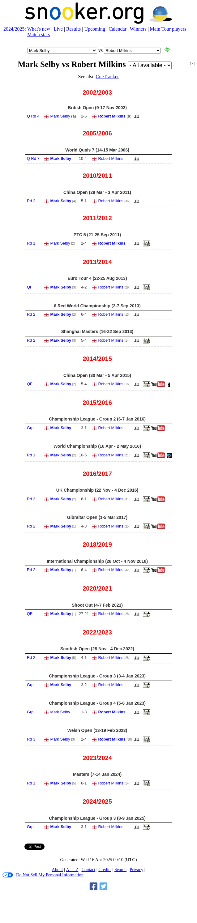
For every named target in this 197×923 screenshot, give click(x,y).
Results (73, 29)
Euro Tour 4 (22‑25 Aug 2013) (97, 278)
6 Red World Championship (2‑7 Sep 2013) (97, 305)
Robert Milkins (112, 116)
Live (58, 29)
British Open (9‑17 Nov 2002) (97, 107)
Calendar (117, 29)
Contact (88, 869)
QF (29, 287)
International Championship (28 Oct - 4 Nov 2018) (97, 561)
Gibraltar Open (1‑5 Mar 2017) (97, 517)
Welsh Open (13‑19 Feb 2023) (97, 730)
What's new (38, 29)
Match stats (38, 34)
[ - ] (192, 63)
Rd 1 (31, 243)
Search (120, 869)
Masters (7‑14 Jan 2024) (97, 774)
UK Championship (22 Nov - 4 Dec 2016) (97, 490)
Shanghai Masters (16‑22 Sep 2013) (97, 331)
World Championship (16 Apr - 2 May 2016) (97, 446)
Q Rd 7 (33, 158)
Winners (138, 29)
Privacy (136, 869)
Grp (30, 427)
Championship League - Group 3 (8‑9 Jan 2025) (97, 818)
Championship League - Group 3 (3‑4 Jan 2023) (97, 675)
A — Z (72, 869)
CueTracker (107, 76)
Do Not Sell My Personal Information (43, 875)
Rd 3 (31, 499)
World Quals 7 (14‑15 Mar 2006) (97, 149)
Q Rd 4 (33, 116)
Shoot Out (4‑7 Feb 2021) (97, 605)
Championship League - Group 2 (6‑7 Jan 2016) (97, 419)
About (57, 869)
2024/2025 (13, 29)
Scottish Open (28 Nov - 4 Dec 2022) (97, 648)
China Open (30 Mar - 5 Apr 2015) (97, 375)
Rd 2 (31, 201)
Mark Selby (60, 116)
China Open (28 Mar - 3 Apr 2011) (97, 192)
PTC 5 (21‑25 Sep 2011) (97, 234)
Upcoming (94, 29)
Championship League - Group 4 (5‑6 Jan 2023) (97, 703)
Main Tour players (168, 29)
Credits (104, 869)
